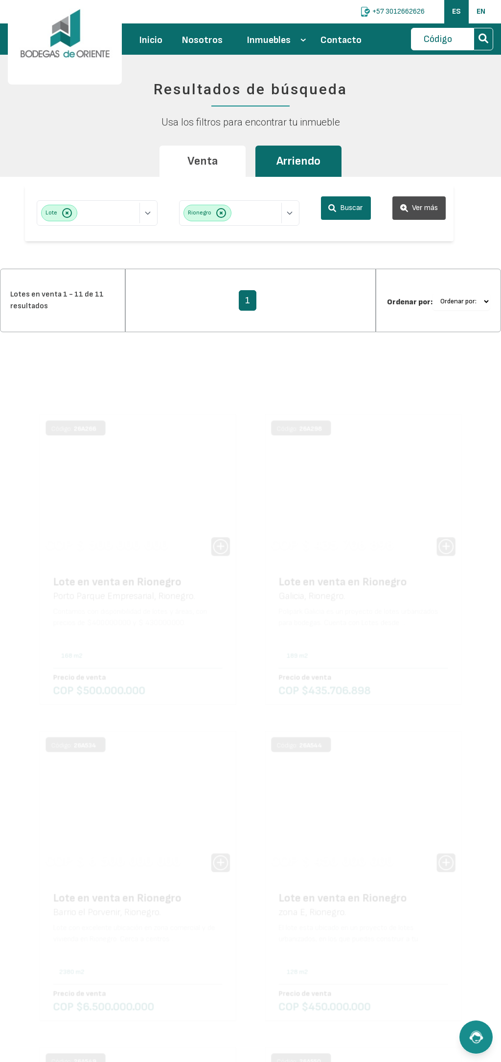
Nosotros (202, 40)
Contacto (341, 40)
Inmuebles (276, 40)
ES (456, 11)
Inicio (150, 40)
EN (481, 11)
